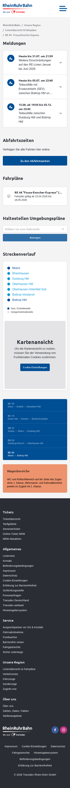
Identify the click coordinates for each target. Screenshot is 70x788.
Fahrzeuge (9, 679)
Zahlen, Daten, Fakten (16, 711)
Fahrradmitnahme (13, 632)
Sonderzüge (10, 684)
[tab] (35, 63)
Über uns (8, 706)
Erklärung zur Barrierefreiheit (19, 585)
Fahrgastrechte (11, 647)
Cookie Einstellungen (35, 367)
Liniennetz (9, 555)
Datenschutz (10, 575)
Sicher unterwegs (13, 652)
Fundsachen (10, 637)
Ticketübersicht (11, 519)
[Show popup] (35, 228)
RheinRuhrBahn (11, 25)
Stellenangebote (12, 715)
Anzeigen (35, 237)
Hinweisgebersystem (15, 610)
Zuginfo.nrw (10, 689)
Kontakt (7, 560)
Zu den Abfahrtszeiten (35, 161)
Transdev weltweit (13, 605)
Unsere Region (32, 25)
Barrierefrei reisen (13, 642)
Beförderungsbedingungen (18, 565)
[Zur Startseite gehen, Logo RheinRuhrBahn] (17, 8)
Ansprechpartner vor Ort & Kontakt (23, 627)
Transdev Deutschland (16, 600)
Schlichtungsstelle (13, 590)
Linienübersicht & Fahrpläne (20, 30)
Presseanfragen (12, 595)
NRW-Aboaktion (12, 538)
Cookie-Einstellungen (15, 580)
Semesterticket (11, 529)
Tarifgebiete (10, 524)
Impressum (9, 570)
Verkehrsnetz (10, 674)
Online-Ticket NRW (14, 533)
